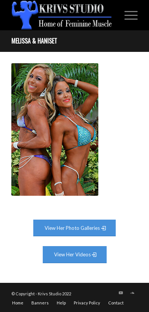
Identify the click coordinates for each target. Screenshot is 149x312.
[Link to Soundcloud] (132, 292)
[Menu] (127, 15)
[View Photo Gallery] (74, 228)
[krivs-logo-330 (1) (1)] (62, 15)
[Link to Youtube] (120, 292)
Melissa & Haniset (34, 40)
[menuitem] (127, 15)
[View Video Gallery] (75, 254)
